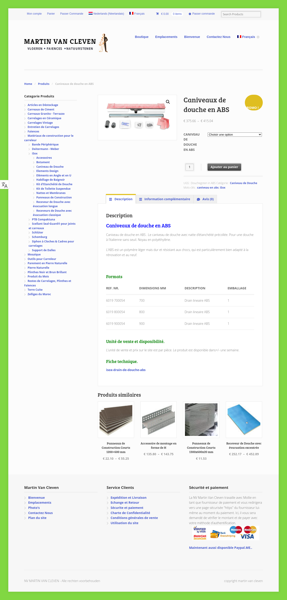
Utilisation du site (124, 523)
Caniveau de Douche (243, 183)
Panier (51, 13)
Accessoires (44, 158)
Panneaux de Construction (54, 197)
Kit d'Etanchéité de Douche (54, 184)
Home (28, 84)
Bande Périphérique (45, 144)
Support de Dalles (44, 250)
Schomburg (39, 237)
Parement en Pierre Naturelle (47, 263)
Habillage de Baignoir (50, 180)
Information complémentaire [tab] (167, 199)
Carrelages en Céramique (44, 118)
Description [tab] (123, 199)
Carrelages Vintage (40, 123)
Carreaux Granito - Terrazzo (46, 114)
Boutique (142, 37)
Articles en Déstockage (43, 105)
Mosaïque (34, 254)
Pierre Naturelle (38, 268)
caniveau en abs (208, 187)
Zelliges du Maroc (39, 294)
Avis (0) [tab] (208, 199)
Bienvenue (192, 37)
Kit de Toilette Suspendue (53, 189)
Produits (43, 84)
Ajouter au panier (224, 167)
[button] (168, 102)
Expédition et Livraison (128, 497)
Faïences (33, 131)
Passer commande (203, 13)
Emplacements (166, 37)
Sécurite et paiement (127, 507)
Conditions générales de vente (134, 518)
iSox (223, 187)
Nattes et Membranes (50, 193)
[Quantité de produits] (189, 167)
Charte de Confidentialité (130, 513)
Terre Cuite (35, 290)
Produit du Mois (38, 276)
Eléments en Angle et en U (53, 175)
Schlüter (37, 232)
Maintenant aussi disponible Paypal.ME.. (220, 547)
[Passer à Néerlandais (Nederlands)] (106, 14)
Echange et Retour (125, 502)
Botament (43, 162)
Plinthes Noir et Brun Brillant (47, 272)
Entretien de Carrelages (43, 127)
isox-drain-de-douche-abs (126, 370)
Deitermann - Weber (45, 149)
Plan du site (37, 518)
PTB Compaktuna (43, 219)
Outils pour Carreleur (42, 259)
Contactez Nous (218, 37)
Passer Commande (71, 13)
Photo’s (34, 507)
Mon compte (34, 13)
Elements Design (47, 171)
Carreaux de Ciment (41, 109)
